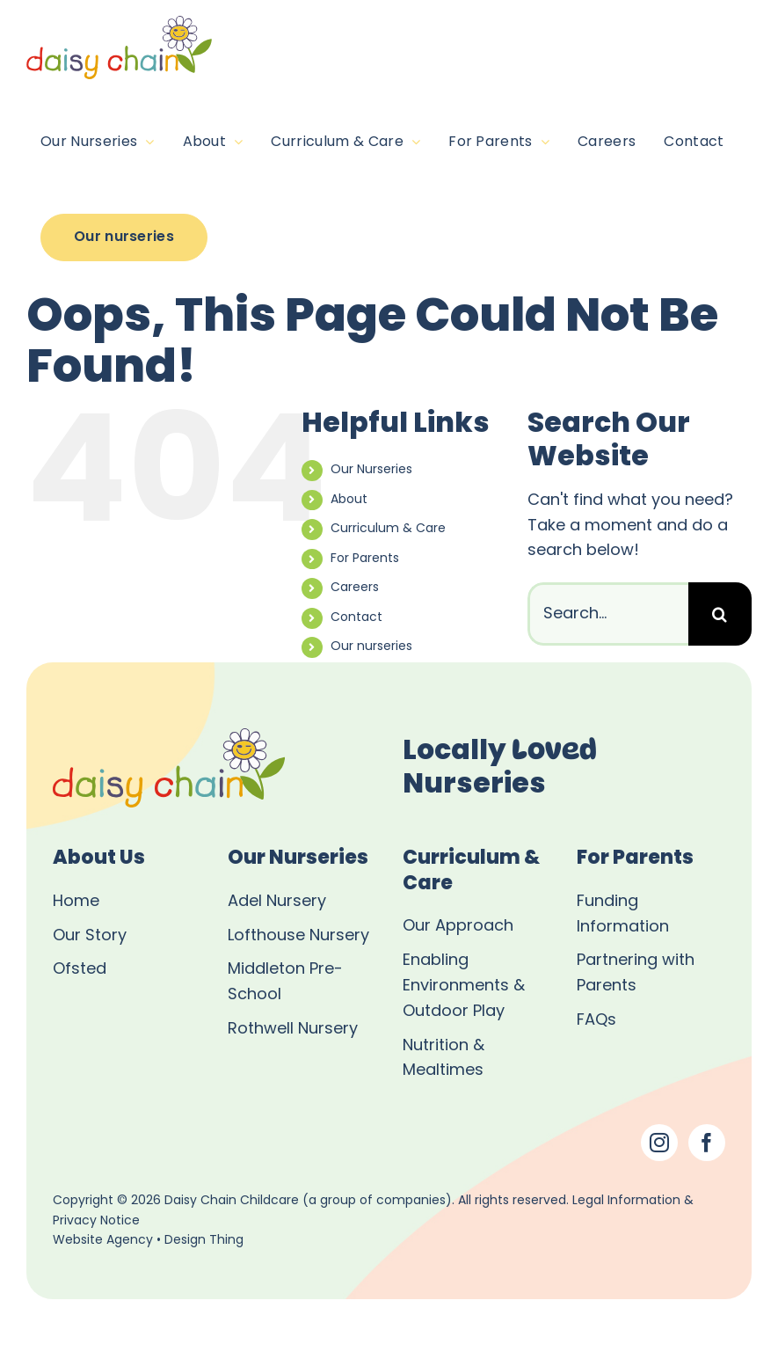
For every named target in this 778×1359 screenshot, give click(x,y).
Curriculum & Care (388, 529)
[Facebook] (706, 1142)
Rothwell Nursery (293, 1029)
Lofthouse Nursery (298, 936)
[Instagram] (659, 1142)
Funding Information (623, 914)
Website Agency (103, 1241)
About (349, 500)
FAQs (596, 1021)
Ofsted (79, 970)
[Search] (720, 614)
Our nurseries (371, 647)
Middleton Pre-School (285, 982)
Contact (356, 618)
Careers (355, 588)
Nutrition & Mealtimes (443, 1059)
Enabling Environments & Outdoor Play (464, 986)
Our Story (90, 936)
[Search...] (607, 614)
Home (76, 902)
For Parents (365, 559)
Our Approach (458, 926)
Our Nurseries (371, 470)
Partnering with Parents (635, 973)
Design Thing (204, 1241)
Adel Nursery (277, 902)
